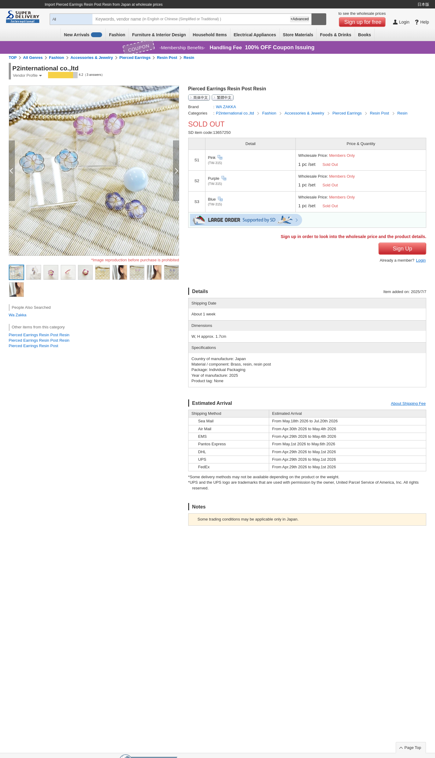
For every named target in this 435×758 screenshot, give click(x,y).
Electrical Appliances (255, 34)
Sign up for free (363, 22)
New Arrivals (83, 34)
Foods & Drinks (335, 34)
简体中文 (200, 97)
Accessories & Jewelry (91, 57)
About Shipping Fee (408, 403)
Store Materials (298, 34)
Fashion (117, 34)
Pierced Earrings (134, 57)
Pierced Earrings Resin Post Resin (39, 335)
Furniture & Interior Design (159, 34)
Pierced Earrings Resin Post (33, 346)
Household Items (210, 34)
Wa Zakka (18, 315)
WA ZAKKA (226, 107)
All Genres (33, 57)
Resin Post (167, 57)
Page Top (412, 747)
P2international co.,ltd (235, 113)
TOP (13, 57)
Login (421, 260)
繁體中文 (224, 97)
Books (364, 34)
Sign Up (402, 249)
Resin (189, 57)
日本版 (423, 4)
